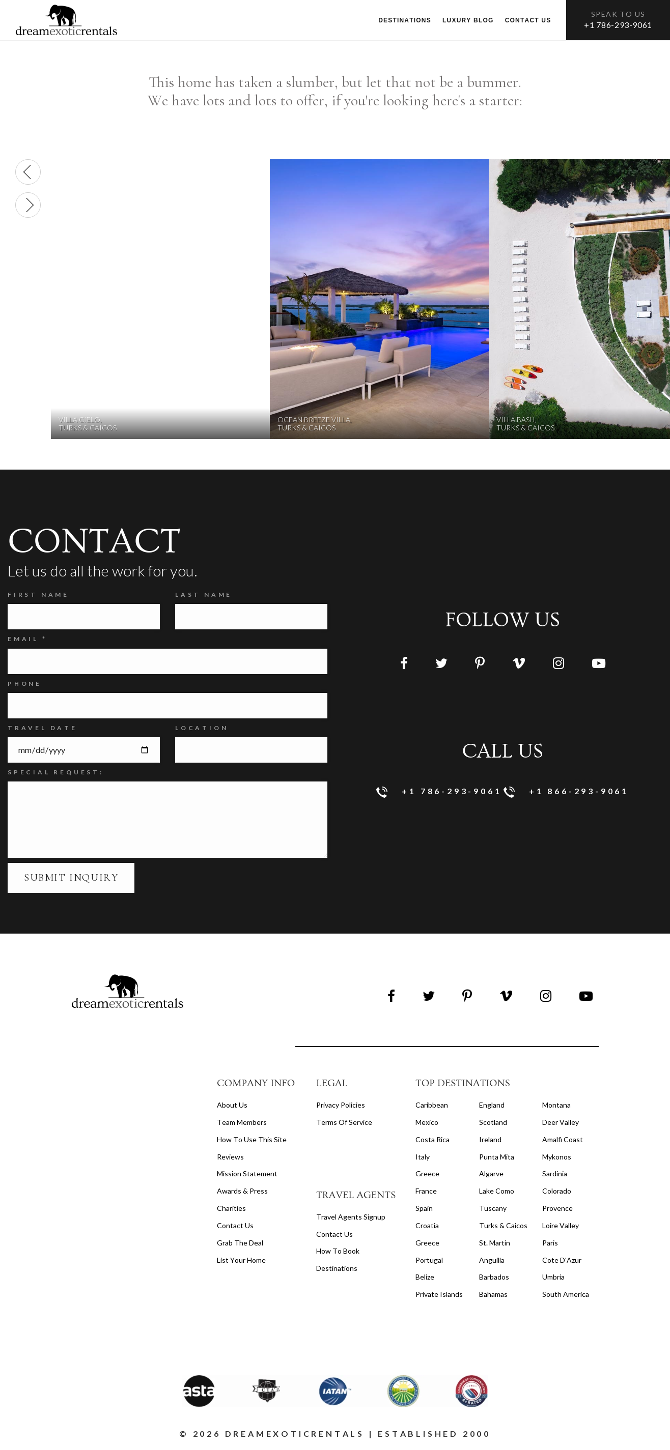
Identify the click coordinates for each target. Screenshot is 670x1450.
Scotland (493, 1122)
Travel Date (42, 728)
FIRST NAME (38, 594)
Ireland (490, 1139)
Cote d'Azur (561, 1260)
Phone (25, 683)
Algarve (491, 1173)
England (492, 1104)
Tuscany (493, 1208)
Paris (550, 1242)
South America (565, 1294)
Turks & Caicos (503, 1225)
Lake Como (496, 1190)
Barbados (494, 1276)
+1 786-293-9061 (618, 25)
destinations (336, 1268)
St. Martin (494, 1242)
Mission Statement (247, 1173)
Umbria (553, 1276)
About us (232, 1104)
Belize (424, 1276)
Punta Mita (496, 1156)
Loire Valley (560, 1225)
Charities (231, 1208)
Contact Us (235, 1225)
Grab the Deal (240, 1242)
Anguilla (492, 1260)
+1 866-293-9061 (566, 792)
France (426, 1190)
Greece (427, 1173)
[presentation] (28, 172)
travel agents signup (350, 1216)
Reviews (230, 1156)
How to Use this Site (252, 1139)
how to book (337, 1250)
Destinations (404, 20)
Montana (556, 1104)
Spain (424, 1208)
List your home (241, 1260)
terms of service (344, 1122)
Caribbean (431, 1104)
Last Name (203, 594)
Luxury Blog (468, 20)
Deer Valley (560, 1122)
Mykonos (556, 1156)
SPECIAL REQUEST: (56, 772)
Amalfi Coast (562, 1139)
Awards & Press (242, 1190)
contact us (334, 1234)
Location (201, 728)
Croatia (427, 1225)
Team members (242, 1122)
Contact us (528, 20)
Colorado (556, 1190)
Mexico (426, 1122)
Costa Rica (432, 1139)
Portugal (429, 1260)
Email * (27, 639)
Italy (422, 1156)
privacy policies (340, 1104)
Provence (557, 1208)
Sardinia (554, 1173)
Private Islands (439, 1294)
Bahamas (493, 1294)
